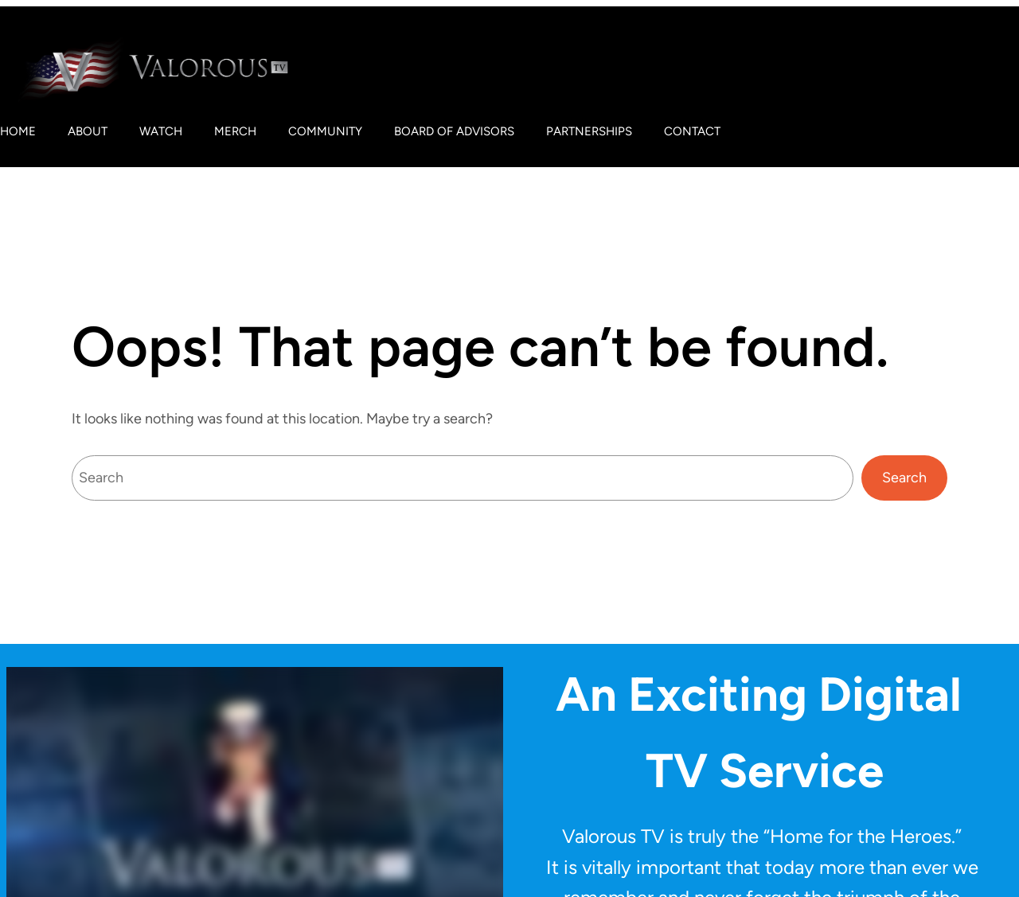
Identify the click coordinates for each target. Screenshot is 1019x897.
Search (904, 477)
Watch (160, 131)
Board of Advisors (454, 131)
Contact (692, 131)
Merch (235, 131)
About (87, 131)
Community (325, 131)
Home (18, 131)
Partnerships (589, 131)
